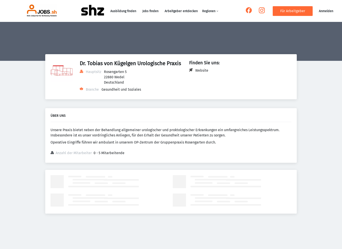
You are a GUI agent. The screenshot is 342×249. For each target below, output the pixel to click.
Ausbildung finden (123, 11)
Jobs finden (150, 11)
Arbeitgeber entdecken (181, 11)
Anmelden (326, 11)
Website (201, 70)
